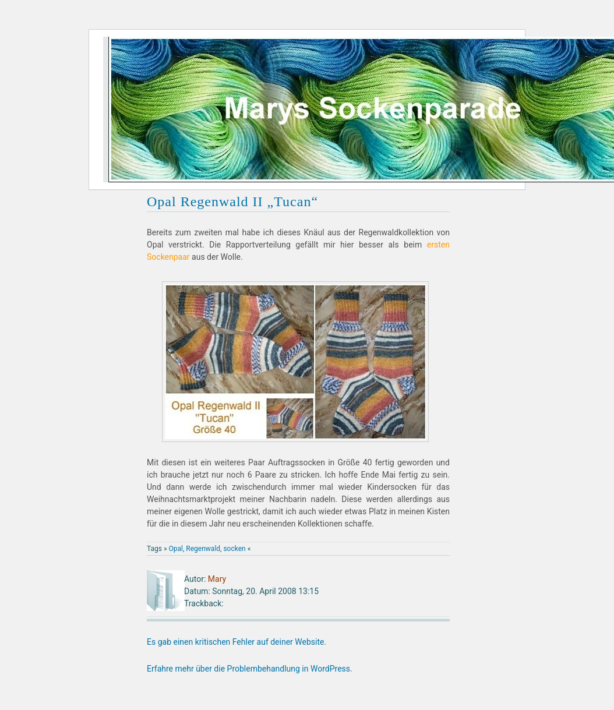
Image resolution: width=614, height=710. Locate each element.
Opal (176, 549)
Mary (217, 579)
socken (234, 549)
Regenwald (203, 549)
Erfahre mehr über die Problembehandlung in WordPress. (249, 668)
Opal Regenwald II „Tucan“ (232, 201)
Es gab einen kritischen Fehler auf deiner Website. (236, 642)
